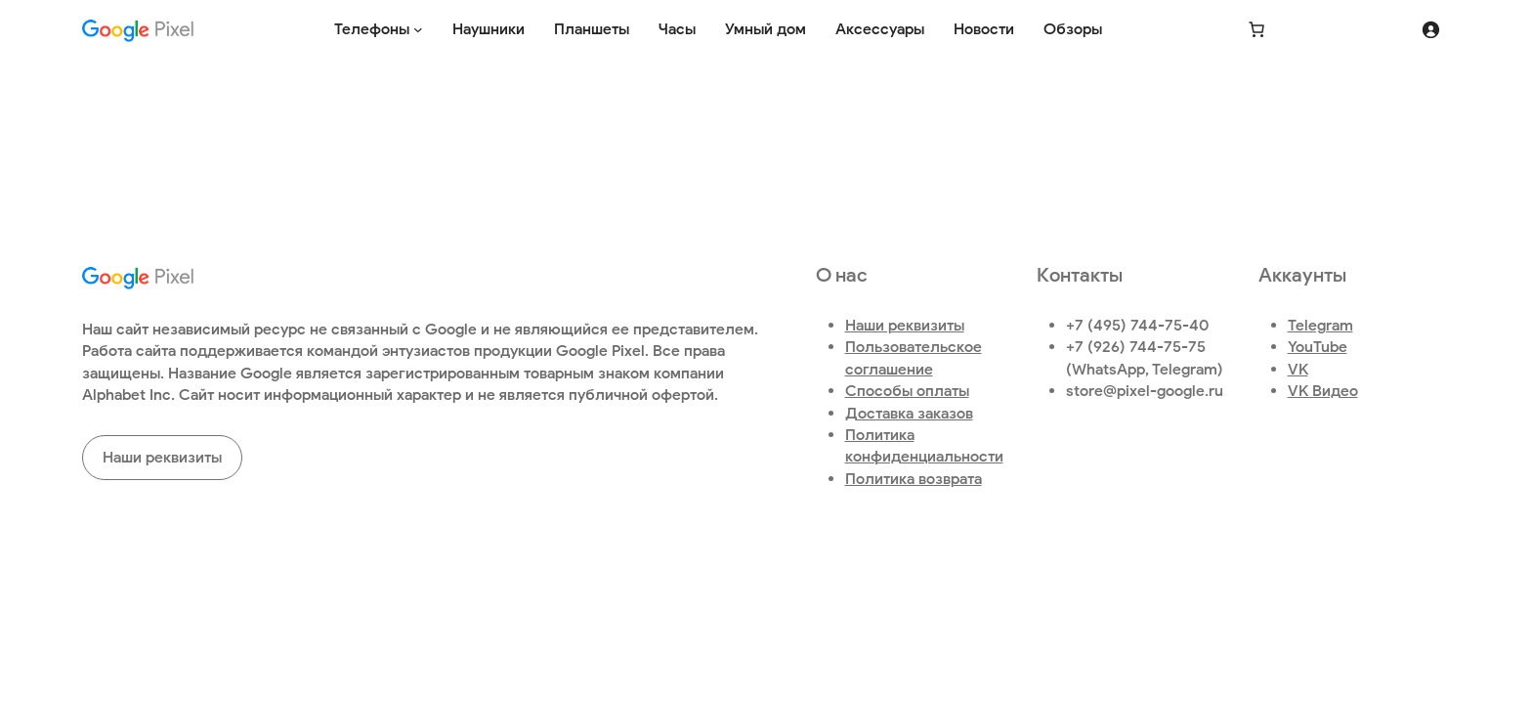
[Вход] (1430, 29)
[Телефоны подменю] (418, 29)
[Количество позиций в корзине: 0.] (1256, 29)
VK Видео (1323, 390)
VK (1298, 369)
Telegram (1320, 325)
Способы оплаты (907, 390)
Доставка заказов (909, 413)
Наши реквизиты (162, 457)
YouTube (1317, 346)
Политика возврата (913, 478)
